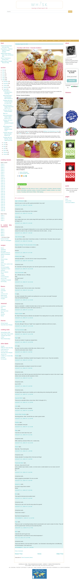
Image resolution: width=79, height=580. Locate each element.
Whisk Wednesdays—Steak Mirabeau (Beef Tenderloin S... (8, 97)
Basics (2, 248)
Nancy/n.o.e (18, 484)
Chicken (3, 265)
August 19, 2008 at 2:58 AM (23, 205)
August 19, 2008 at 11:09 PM (24, 394)
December (5, 81)
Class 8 (2, 175)
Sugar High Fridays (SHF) (7, 334)
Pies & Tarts (4, 278)
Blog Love (5, 113)
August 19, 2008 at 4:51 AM (23, 213)
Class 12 (3, 181)
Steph (16, 337)
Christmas (3, 306)
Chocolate (3, 290)
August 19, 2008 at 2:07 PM (23, 360)
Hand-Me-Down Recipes (6, 324)
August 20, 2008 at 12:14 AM (24, 426)
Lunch (2, 257)
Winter (2, 315)
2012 (3, 72)
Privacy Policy (68, 200)
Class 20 (3, 194)
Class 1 (2, 164)
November (5, 83)
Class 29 (3, 209)
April (4, 148)
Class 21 (3, 196)
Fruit (2, 292)
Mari (16, 494)
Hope (16, 521)
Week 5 (2, 235)
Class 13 (3, 183)
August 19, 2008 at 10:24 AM (24, 282)
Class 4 (2, 169)
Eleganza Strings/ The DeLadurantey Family (25, 244)
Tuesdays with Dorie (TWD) (28, 192)
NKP (16, 346)
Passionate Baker (19, 462)
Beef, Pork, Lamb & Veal (6, 264)
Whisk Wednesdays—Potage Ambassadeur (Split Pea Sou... (8, 107)
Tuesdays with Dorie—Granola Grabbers (29, 48)
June (4, 144)
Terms (67, 40)
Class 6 (2, 172)
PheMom (17, 422)
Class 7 (2, 173)
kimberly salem (18, 256)
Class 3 (2, 167)
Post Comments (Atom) (27, 557)
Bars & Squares (4, 272)
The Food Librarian (19, 329)
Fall (1, 307)
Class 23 (3, 199)
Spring (2, 312)
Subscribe (72, 80)
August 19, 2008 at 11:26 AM (24, 309)
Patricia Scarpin (18, 313)
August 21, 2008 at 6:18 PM (23, 498)
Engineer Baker (18, 321)
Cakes (2, 273)
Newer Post (18, 554)
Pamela (17, 355)
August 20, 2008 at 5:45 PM (23, 480)
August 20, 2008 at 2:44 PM (23, 459)
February (5, 152)
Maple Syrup (4, 295)
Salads (2, 260)
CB (15, 294)
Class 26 (3, 204)
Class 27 (3, 205)
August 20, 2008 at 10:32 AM (24, 442)
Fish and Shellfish (5, 267)
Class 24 (3, 201)
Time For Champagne (6, 240)
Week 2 (2, 230)
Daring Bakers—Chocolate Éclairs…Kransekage (8, 92)
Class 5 (2, 170)
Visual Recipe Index (24, 173)
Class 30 (3, 210)
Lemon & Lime (4, 293)
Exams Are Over (5, 238)
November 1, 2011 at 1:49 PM (24, 547)
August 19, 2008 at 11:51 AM (24, 326)
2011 (3, 74)
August (5, 89)
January (5, 154)
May (4, 146)
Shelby (16, 217)
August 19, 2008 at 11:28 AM (24, 317)
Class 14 (3, 185)
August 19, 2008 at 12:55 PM (24, 342)
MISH (16, 531)
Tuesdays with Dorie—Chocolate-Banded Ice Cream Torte (8, 102)
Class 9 (2, 177)
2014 (3, 70)
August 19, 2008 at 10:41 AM (24, 290)
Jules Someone (18, 236)
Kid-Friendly (4, 281)
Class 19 (3, 193)
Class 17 (3, 189)
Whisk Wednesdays (5, 338)
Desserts (3, 270)
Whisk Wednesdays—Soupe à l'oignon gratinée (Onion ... (8, 117)
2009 (3, 77)
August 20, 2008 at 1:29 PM (23, 451)
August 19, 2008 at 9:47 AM (23, 252)
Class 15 (3, 186)
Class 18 (3, 191)
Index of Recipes (24, 172)
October (5, 85)
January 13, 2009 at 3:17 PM (24, 527)
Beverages (3, 251)
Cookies (3, 275)
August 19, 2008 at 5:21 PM (23, 378)
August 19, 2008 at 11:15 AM (24, 300)
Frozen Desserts (5, 276)
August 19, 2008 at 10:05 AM (24, 260)
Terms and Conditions (70, 202)
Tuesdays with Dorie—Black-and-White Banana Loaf (8, 134)
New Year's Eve (4, 311)
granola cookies (31, 190)
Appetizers (3, 249)
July (4, 142)
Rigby (16, 430)
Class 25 (3, 202)
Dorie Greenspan (21, 190)
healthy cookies (51, 190)
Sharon (16, 446)
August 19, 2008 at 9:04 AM (23, 241)
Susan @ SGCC (19, 398)
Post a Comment (19, 551)
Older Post (59, 554)
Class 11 (3, 180)
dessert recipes (57, 188)
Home (40, 40)
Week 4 (2, 234)
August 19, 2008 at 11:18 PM (24, 402)
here (27, 132)
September (5, 87)
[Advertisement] (39, 27)
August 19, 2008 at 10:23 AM (24, 268)
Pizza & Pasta (4, 259)
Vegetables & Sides (5, 268)
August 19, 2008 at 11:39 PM (24, 418)
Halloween (3, 309)
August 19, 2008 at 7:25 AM (23, 233)
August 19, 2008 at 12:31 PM (24, 334)
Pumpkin (3, 298)
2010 (3, 76)
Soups (2, 262)
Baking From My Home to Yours (30, 188)
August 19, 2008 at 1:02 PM (23, 352)
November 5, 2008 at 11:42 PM (24, 518)
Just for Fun (3, 354)
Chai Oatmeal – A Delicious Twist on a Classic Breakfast (6, 50)
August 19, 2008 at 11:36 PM (24, 410)
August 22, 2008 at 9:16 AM (23, 506)
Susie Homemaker (19, 272)
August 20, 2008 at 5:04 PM (23, 472)
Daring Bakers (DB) (5, 332)
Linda (16, 406)
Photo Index (50, 40)
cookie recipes (43, 188)
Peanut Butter (4, 297)
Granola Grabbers (41, 190)
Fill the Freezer (4, 323)
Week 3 (2, 232)
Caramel (3, 289)
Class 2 (2, 165)
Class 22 (3, 197)
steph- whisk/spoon (19, 201)
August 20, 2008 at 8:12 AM (23, 434)
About (44, 40)
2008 (3, 79)
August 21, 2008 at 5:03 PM (23, 490)
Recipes (56, 40)
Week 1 (2, 229)
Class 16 (3, 188)
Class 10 (3, 178)
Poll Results (3, 359)
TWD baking (40, 192)
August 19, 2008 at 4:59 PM (23, 368)
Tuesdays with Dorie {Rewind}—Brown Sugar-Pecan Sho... (8, 139)
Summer (3, 314)
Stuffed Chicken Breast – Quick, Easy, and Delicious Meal (7, 55)
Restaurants (62, 40)
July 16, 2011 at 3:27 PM (22, 537)
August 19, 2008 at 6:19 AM (23, 223)
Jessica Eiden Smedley (20, 414)
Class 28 (3, 207)
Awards (2, 346)
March (4, 150)
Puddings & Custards (6, 280)
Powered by (72, 86)
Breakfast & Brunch (5, 252)
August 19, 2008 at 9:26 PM (23, 386)
